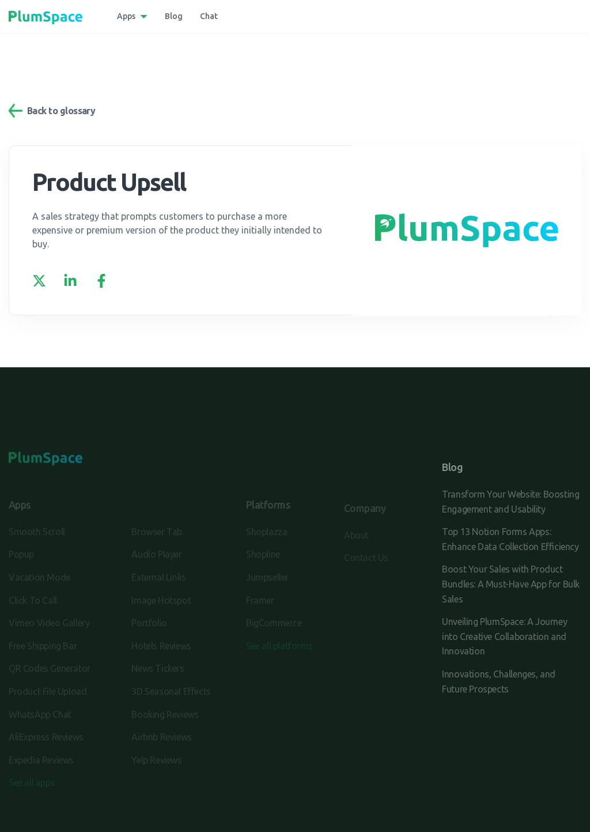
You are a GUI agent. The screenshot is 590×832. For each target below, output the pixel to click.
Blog (174, 16)
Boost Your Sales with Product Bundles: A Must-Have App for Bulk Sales (511, 584)
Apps (126, 16)
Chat (209, 16)
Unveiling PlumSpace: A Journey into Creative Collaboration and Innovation (504, 636)
